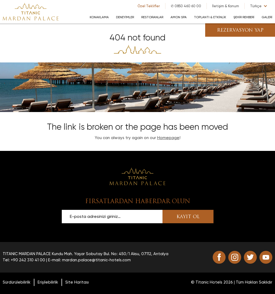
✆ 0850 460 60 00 (186, 6)
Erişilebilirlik (48, 282)
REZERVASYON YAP (240, 30)
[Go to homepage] (31, 11)
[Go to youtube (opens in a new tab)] (265, 257)
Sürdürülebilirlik (16, 282)
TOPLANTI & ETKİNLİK (210, 17)
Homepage (168, 137)
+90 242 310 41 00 (28, 260)
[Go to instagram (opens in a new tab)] (234, 257)
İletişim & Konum (225, 6)
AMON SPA (179, 17)
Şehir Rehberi (243, 17)
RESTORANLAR (152, 17)
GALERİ (267, 17)
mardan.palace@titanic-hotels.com (96, 260)
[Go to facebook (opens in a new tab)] (219, 257)
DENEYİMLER (125, 17)
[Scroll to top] (137, 176)
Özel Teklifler (149, 6)
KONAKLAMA (99, 17)
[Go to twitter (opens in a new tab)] (250, 257)
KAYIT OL (188, 217)
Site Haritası (77, 282)
